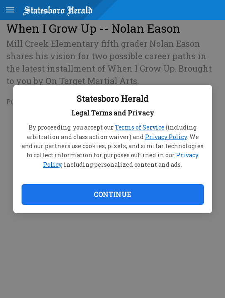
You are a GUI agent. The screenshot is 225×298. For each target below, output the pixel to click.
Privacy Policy (166, 137)
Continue (112, 194)
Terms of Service (140, 127)
